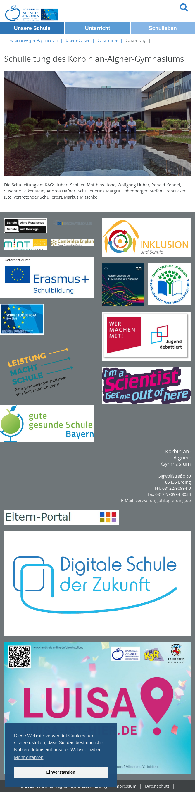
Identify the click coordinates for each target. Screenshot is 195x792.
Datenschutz (157, 786)
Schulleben (163, 28)
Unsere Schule (32, 28)
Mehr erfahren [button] (29, 757)
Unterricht (97, 28)
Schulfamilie (108, 40)
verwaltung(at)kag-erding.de (163, 500)
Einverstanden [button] (60, 772)
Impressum (125, 786)
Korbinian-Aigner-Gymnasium (33, 40)
